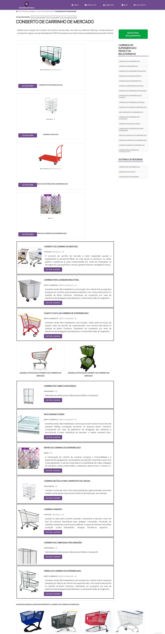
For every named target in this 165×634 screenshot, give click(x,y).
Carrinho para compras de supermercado (129, 151)
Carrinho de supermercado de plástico (130, 96)
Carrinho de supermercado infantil (132, 71)
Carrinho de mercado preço (129, 124)
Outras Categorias (130, 159)
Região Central (23, 571)
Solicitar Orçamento (133, 34)
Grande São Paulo (79, 571)
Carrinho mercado (53, 17)
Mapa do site (125, 613)
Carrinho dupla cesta (127, 172)
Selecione (21, 549)
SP (45, 549)
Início (74, 5)
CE (78, 549)
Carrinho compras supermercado (132, 145)
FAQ (121, 617)
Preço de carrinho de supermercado (133, 135)
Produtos (90, 5)
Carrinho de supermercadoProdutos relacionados (127, 49)
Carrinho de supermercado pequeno (132, 91)
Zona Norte (35, 571)
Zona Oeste (46, 571)
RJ (29, 549)
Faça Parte (140, 5)
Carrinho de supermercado (129, 61)
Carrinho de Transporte (96, 603)
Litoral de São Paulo (94, 571)
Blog (125, 5)
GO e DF (85, 549)
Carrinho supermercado (68, 17)
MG (35, 549)
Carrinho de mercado (38, 17)
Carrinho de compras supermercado (133, 107)
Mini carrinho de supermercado (131, 112)
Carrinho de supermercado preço (131, 102)
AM (93, 549)
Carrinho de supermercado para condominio (131, 129)
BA (73, 549)
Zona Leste (66, 571)
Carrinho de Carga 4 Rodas (97, 611)
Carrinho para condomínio (129, 177)
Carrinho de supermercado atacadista (129, 118)
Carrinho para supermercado (130, 81)
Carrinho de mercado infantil (130, 76)
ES (40, 549)
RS (62, 549)
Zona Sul (56, 571)
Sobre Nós (108, 5)
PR (51, 549)
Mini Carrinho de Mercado (96, 614)
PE (67, 549)
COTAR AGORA (28, 85)
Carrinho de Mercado (95, 606)
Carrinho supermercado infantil (131, 86)
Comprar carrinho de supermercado (133, 140)
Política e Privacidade (129, 609)
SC (56, 549)
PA (98, 549)
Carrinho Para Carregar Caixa (98, 608)
